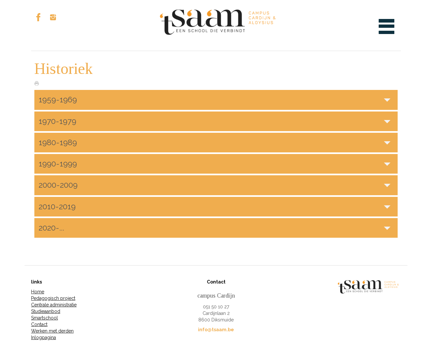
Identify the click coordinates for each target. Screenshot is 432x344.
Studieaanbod (45, 311)
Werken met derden (52, 331)
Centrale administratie (54, 304)
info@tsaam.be (216, 329)
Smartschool (44, 317)
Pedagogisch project (53, 298)
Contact (39, 324)
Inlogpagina (43, 337)
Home (37, 291)
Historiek (63, 68)
